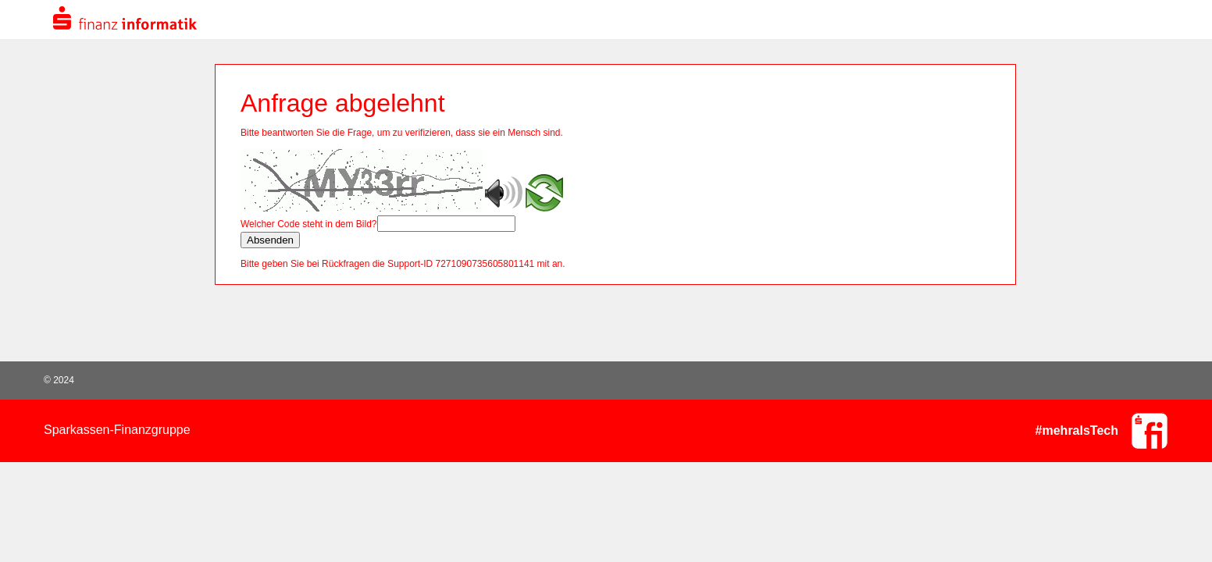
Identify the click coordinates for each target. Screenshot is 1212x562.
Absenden (270, 240)
